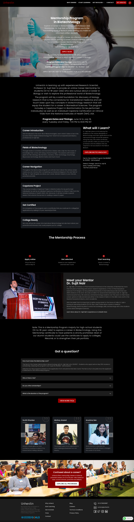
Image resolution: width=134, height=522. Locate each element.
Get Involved (98, 3)
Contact (110, 3)
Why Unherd (71, 3)
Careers (72, 506)
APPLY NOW (67, 51)
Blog (71, 503)
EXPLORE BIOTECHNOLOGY (96, 152)
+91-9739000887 (101, 503)
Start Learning (84, 3)
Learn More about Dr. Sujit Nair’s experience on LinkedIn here (87, 312)
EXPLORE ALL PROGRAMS (67, 484)
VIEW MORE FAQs (67, 400)
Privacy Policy (74, 513)
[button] (23, 435)
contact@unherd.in (101, 507)
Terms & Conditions (76, 510)
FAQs (47, 513)
